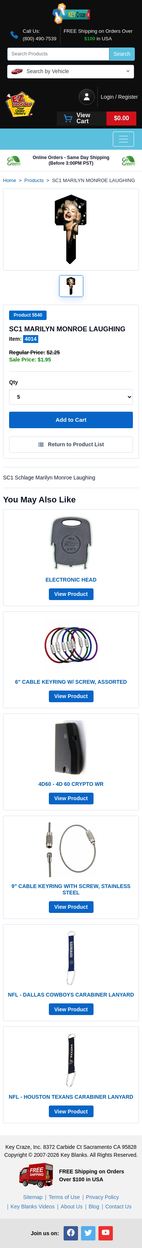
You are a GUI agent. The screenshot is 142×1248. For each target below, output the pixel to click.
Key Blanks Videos (33, 1207)
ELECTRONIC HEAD (71, 580)
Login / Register (119, 97)
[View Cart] (96, 119)
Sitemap (32, 1197)
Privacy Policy (102, 1197)
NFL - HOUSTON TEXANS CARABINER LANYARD (71, 1097)
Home (9, 180)
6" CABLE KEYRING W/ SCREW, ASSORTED (71, 682)
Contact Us (118, 1207)
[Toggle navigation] (123, 139)
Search (122, 54)
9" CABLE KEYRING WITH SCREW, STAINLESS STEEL (70, 889)
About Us (72, 1207)
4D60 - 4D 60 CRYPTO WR (71, 784)
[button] (71, 1233)
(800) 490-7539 (39, 38)
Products (34, 180)
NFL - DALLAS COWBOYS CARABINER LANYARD (71, 995)
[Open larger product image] (71, 286)
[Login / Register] (87, 97)
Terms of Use (64, 1197)
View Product (70, 594)
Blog (94, 1207)
